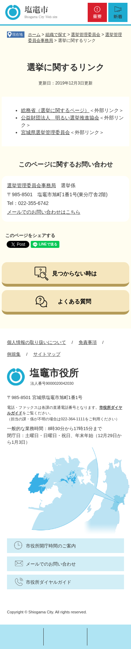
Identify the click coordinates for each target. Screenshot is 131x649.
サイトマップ (46, 354)
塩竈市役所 (54, 373)
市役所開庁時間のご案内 (51, 545)
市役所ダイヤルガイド (48, 582)
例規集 (14, 354)
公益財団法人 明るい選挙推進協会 (60, 117)
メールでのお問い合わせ (51, 564)
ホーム (34, 34)
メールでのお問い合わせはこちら (43, 212)
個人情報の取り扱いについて (36, 342)
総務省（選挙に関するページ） (55, 110)
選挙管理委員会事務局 (31, 185)
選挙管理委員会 (85, 34)
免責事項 (88, 342)
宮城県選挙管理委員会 (45, 132)
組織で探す (55, 34)
